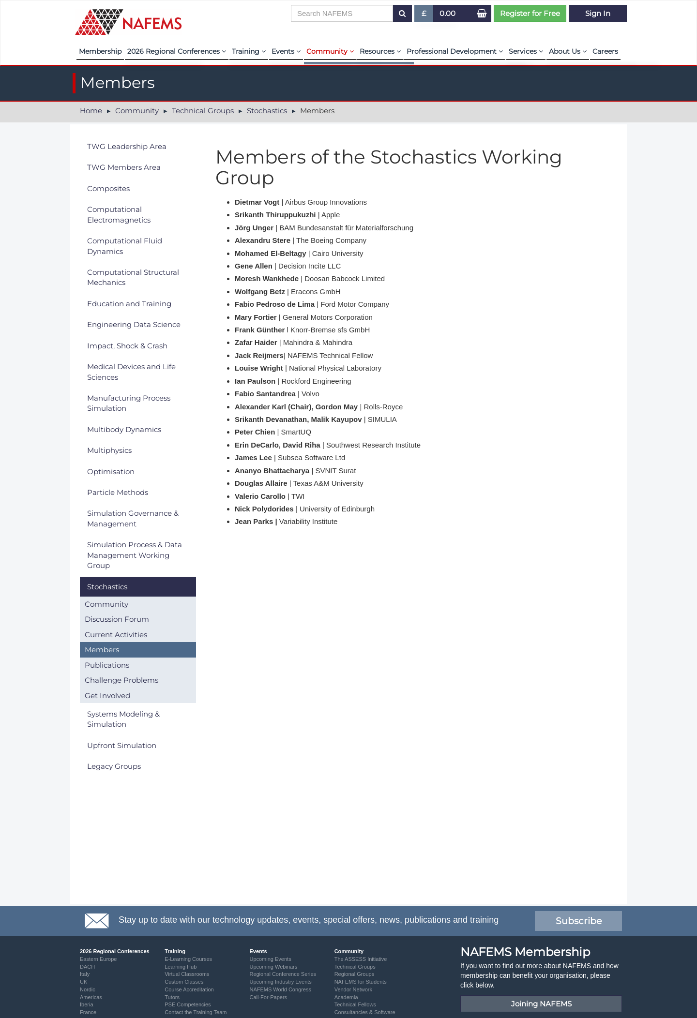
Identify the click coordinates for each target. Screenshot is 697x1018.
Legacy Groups (114, 766)
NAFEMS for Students (360, 982)
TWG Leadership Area (127, 146)
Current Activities (116, 634)
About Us (568, 51)
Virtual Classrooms (187, 974)
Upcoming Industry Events (280, 982)
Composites (108, 188)
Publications (107, 665)
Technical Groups (203, 110)
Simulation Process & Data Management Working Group (134, 555)
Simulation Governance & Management (133, 518)
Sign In (597, 13)
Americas (91, 997)
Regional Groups (354, 974)
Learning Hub (181, 967)
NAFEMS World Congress (280, 989)
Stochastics (267, 110)
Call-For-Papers (268, 997)
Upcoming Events (270, 959)
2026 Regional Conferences (176, 51)
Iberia (86, 1004)
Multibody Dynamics (124, 429)
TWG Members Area (124, 167)
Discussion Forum (117, 619)
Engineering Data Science (134, 324)
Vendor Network (353, 989)
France (88, 1012)
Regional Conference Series (282, 974)
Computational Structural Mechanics (133, 277)
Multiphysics (109, 450)
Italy (85, 974)
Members (102, 649)
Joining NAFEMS (541, 1003)
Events (286, 51)
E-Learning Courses (188, 959)
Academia (346, 997)
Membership (100, 51)
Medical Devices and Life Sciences (131, 371)
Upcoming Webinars (273, 967)
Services (526, 51)
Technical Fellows (355, 1004)
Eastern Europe (98, 959)
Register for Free (530, 13)
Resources (380, 51)
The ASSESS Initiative (360, 959)
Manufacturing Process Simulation (128, 403)
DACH (87, 967)
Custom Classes (184, 982)
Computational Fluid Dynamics (124, 245)
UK (83, 982)
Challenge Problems (121, 680)
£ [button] (424, 15)
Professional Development (455, 51)
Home (91, 110)
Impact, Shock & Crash (127, 345)
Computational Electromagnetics (119, 214)
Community (330, 51)
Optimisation (111, 471)
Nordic (87, 989)
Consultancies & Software (364, 1012)
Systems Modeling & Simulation (123, 719)
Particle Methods (117, 492)
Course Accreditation (189, 989)
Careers (605, 51)
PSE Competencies (188, 1004)
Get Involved (107, 695)
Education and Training (129, 303)
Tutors (172, 997)
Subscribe (579, 921)
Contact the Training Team (196, 1012)
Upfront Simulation (121, 745)
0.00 (447, 13)
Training (249, 51)
